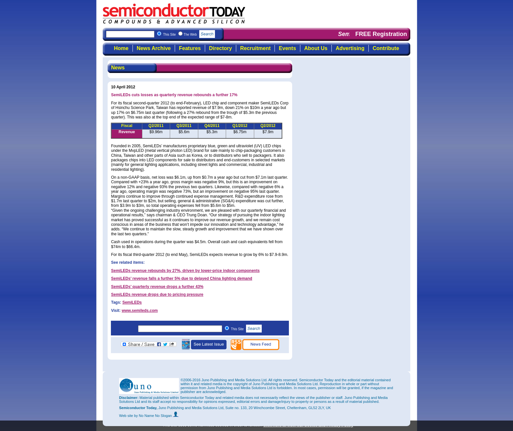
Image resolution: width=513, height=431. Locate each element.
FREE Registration (381, 34)
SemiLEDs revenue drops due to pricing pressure (157, 294)
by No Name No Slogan (156, 416)
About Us (315, 48)
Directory (220, 48)
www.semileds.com (140, 310)
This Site (246, 329)
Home (121, 48)
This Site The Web (189, 34)
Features (190, 48)
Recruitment (255, 48)
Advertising (350, 48)
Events (287, 48)
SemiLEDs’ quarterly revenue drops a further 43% (157, 286)
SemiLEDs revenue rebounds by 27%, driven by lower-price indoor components (185, 270)
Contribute (386, 48)
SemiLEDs (132, 302)
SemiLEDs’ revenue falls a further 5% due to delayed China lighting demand (181, 278)
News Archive (154, 48)
